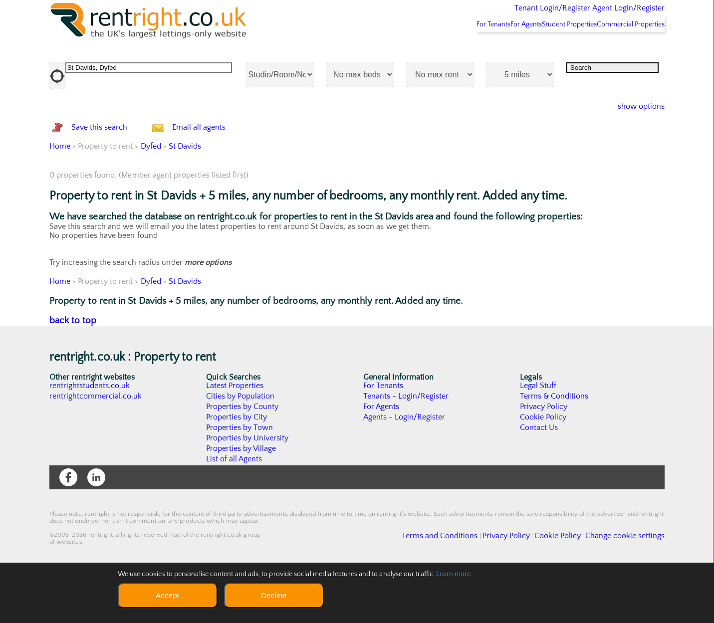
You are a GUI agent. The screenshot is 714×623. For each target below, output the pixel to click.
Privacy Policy (544, 459)
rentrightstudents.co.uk (90, 438)
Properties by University (247, 490)
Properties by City (236, 469)
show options (633, 132)
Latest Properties (235, 438)
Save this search (109, 167)
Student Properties (550, 50)
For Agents (494, 50)
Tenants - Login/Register (406, 448)
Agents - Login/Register (404, 469)
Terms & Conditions (554, 448)
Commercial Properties (625, 50)
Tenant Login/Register (506, 14)
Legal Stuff (538, 438)
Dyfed (151, 199)
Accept (167, 595)
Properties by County (242, 459)
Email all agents (218, 167)
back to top (73, 373)
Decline (273, 595)
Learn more (453, 574)
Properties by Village (241, 501)
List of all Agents (234, 511)
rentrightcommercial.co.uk (96, 448)
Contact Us (539, 480)
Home (59, 199)
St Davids (185, 199)
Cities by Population (240, 448)
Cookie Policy (543, 469)
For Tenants (449, 50)
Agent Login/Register (614, 14)
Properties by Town (239, 480)
